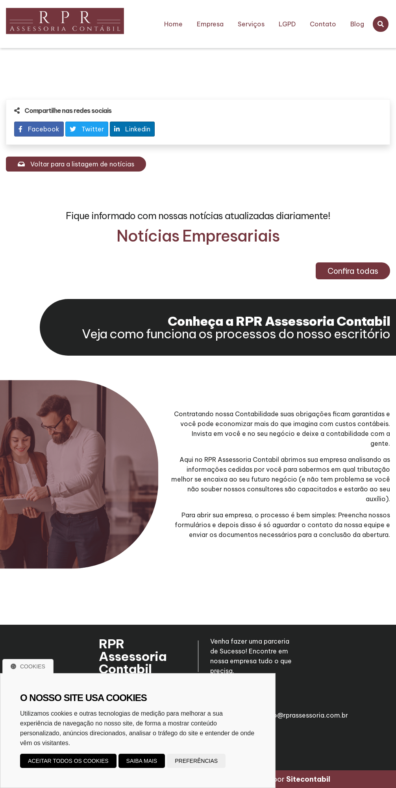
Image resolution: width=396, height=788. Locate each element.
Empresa (210, 24)
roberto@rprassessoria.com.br (301, 711)
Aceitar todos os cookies (68, 761)
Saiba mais (141, 761)
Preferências (196, 761)
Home (173, 24)
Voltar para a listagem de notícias (76, 164)
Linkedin (132, 129)
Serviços (251, 24)
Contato (323, 24)
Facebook (39, 129)
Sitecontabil (308, 779)
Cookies (28, 666)
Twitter (87, 129)
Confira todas (353, 271)
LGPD (287, 24)
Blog (357, 24)
